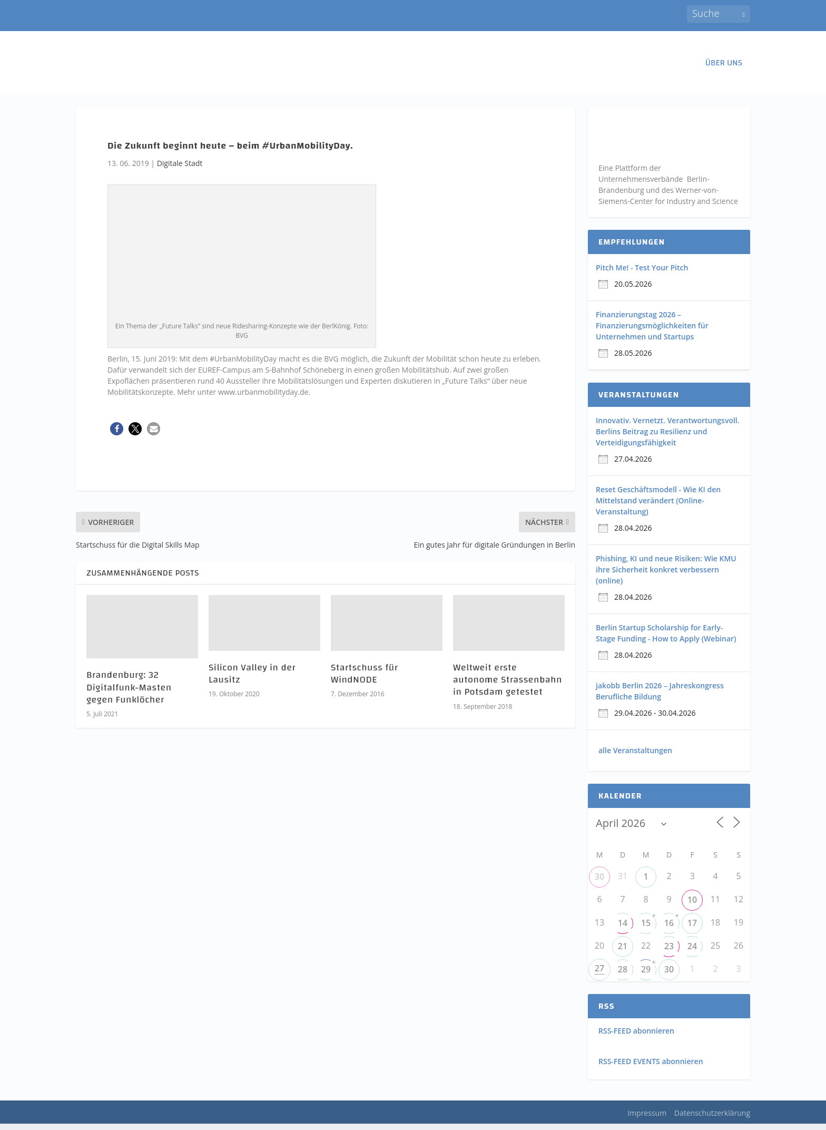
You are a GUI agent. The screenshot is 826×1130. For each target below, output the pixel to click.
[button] (116, 434)
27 (599, 974)
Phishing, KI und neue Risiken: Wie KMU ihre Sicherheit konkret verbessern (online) (666, 575)
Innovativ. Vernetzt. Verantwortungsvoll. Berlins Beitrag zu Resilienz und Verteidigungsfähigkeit (668, 437)
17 (692, 929)
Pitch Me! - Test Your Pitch (642, 273)
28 (622, 975)
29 (646, 975)
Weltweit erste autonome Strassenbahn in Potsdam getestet (507, 686)
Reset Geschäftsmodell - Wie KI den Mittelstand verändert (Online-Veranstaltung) (658, 506)
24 (692, 952)
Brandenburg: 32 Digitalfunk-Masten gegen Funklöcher (129, 694)
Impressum (646, 1119)
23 (669, 952)
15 (646, 929)
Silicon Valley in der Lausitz (252, 679)
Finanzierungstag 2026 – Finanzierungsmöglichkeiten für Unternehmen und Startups (652, 331)
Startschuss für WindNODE (364, 679)
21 (622, 952)
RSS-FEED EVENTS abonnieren (650, 1068)
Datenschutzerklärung (712, 1119)
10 (692, 906)
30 (599, 883)
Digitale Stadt (180, 169)
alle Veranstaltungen (635, 756)
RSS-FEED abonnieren (636, 1037)
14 (622, 929)
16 (669, 929)
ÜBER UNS (723, 66)
